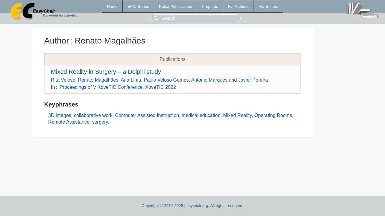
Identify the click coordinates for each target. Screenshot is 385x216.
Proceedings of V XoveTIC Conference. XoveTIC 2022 (118, 87)
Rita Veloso (63, 79)
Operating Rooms (273, 115)
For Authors (238, 6)
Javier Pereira (253, 79)
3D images (59, 115)
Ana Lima (131, 79)
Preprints (210, 6)
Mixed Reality (237, 115)
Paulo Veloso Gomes (166, 79)
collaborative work (93, 115)
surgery (100, 121)
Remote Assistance (68, 121)
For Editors (268, 6)
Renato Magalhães (98, 79)
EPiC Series (138, 6)
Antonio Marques (209, 79)
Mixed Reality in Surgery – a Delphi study (106, 71)
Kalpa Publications (175, 6)
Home (112, 6)
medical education (201, 115)
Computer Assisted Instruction (147, 115)
